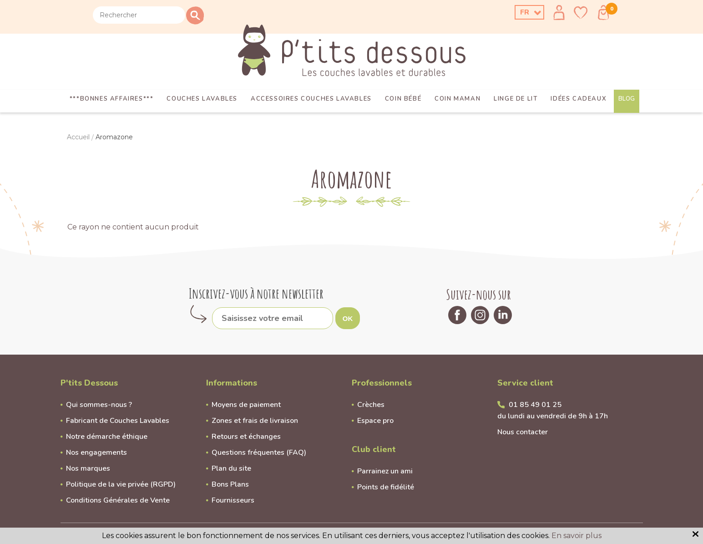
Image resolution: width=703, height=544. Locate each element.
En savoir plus (576, 535)
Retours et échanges (246, 437)
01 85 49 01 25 (535, 405)
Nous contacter (522, 432)
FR (524, 12)
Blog (626, 99)
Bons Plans (230, 484)
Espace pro (375, 421)
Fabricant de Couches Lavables (117, 421)
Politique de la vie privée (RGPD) (121, 484)
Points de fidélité (385, 487)
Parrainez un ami (385, 471)
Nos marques (88, 468)
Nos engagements (96, 452)
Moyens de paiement (246, 405)
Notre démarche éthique (106, 437)
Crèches (370, 405)
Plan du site (231, 468)
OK (348, 318)
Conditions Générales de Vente (118, 500)
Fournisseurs (233, 500)
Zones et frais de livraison (255, 421)
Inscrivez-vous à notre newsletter (256, 293)
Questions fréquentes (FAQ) (259, 452)
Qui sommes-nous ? (99, 405)
